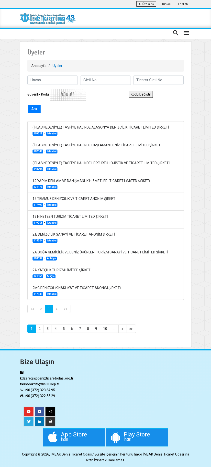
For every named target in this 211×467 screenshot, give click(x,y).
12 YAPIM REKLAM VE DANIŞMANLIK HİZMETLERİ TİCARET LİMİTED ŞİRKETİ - (91, 184)
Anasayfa (38, 66)
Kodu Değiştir (141, 94)
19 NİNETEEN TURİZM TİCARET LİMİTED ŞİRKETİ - (70, 220)
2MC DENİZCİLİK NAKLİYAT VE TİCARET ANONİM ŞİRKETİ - (77, 291)
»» (65, 309)
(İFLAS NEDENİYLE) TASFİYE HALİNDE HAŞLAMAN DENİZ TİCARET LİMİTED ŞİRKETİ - (97, 148)
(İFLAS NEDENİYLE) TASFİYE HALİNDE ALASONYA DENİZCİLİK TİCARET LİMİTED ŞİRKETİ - (101, 130)
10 (105, 329)
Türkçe (166, 4)
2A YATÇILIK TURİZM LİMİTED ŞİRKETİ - (62, 273)
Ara (34, 109)
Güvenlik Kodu (38, 94)
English (183, 4)
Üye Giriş (146, 4)
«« (32, 309)
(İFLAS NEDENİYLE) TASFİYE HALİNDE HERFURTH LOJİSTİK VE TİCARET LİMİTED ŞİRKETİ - (101, 166)
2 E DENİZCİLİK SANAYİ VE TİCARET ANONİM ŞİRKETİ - (74, 237)
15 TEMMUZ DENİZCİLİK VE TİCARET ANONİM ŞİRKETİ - (74, 202)
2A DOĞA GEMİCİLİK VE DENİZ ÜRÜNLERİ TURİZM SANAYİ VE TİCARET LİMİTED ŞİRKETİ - (100, 255)
